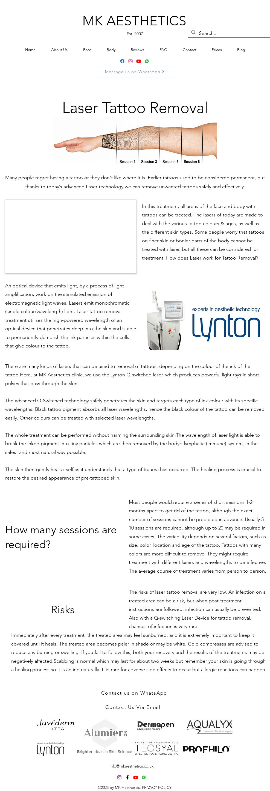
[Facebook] (122, 61)
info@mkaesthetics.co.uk (131, 766)
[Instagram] (130, 61)
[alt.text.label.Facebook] (127, 777)
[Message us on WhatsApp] (135, 71)
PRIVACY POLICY (157, 787)
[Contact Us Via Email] (133, 707)
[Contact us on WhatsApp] (135, 693)
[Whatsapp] (147, 61)
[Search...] (229, 33)
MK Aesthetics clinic (61, 375)
